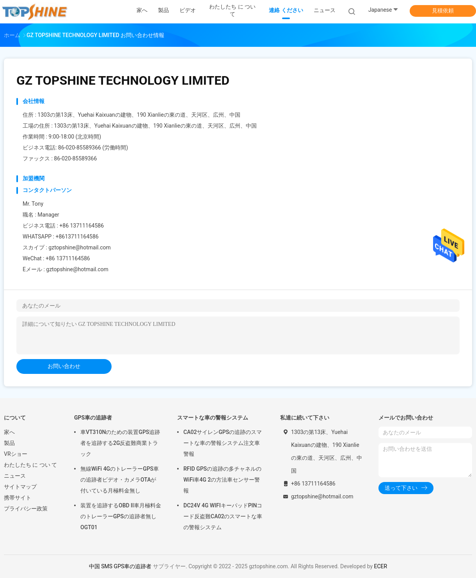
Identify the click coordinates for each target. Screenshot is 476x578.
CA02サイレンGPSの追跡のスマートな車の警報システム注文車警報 (222, 443)
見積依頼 (443, 10)
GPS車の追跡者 (93, 417)
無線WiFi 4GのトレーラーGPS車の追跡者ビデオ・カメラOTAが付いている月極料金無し (119, 480)
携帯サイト (17, 497)
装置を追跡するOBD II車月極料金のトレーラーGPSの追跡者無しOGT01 (120, 516)
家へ (9, 432)
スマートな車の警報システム (212, 417)
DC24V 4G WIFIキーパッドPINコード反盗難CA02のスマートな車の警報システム (222, 516)
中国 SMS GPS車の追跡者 (120, 566)
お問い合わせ (64, 366)
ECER (380, 566)
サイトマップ (20, 487)
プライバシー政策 (26, 508)
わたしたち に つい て (30, 465)
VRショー (15, 454)
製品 (9, 443)
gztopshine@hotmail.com (77, 269)
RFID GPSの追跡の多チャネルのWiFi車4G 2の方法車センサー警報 (222, 480)
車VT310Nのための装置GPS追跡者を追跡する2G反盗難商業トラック (120, 443)
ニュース (15, 476)
